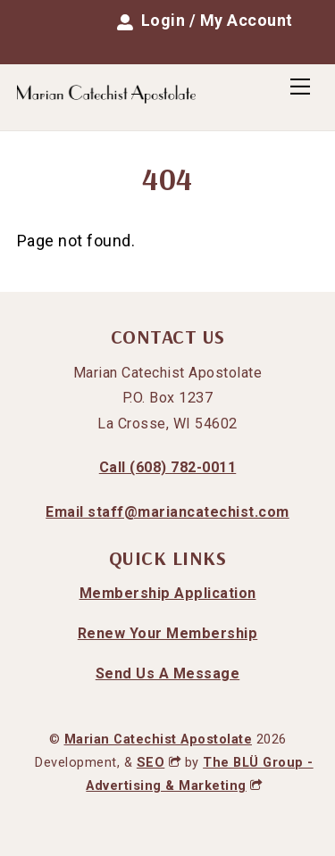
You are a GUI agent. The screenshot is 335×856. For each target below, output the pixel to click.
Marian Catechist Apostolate (158, 739)
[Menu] (300, 86)
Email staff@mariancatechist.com (167, 511)
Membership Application (168, 593)
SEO (158, 762)
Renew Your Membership (168, 633)
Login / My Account (205, 20)
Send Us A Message (168, 673)
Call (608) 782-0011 (168, 467)
